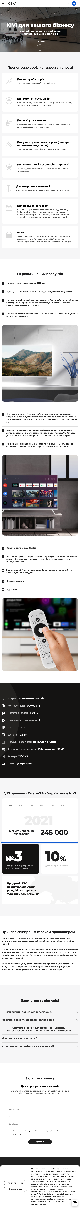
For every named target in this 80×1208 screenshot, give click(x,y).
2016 (62, 805)
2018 (41, 805)
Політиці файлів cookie (49, 1194)
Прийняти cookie (15, 1183)
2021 (10, 805)
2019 (31, 805)
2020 (21, 805)
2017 (52, 805)
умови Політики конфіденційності (42, 1131)
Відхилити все (15, 1189)
